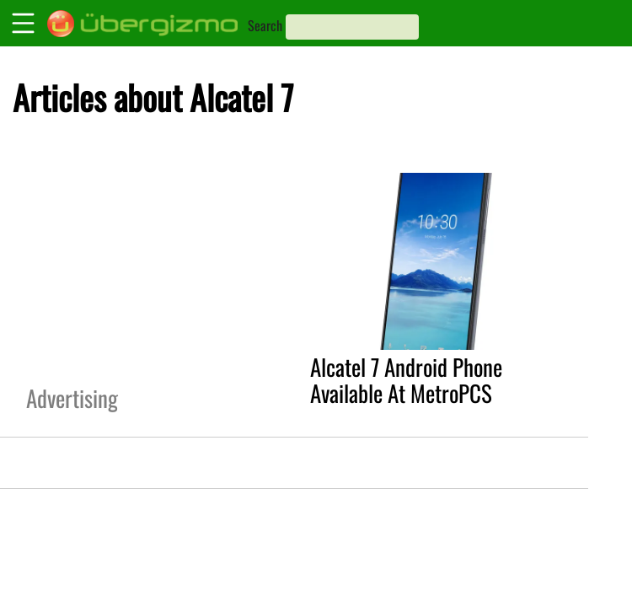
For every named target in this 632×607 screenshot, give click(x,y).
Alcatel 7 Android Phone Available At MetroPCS (406, 380)
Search (265, 25)
